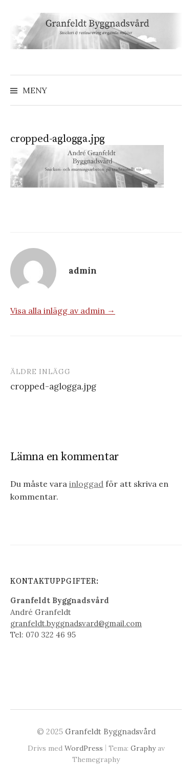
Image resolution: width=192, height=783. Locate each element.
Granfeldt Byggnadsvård (110, 731)
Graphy (143, 748)
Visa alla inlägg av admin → (62, 310)
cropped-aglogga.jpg (53, 386)
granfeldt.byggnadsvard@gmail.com (76, 623)
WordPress (84, 748)
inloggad (86, 484)
